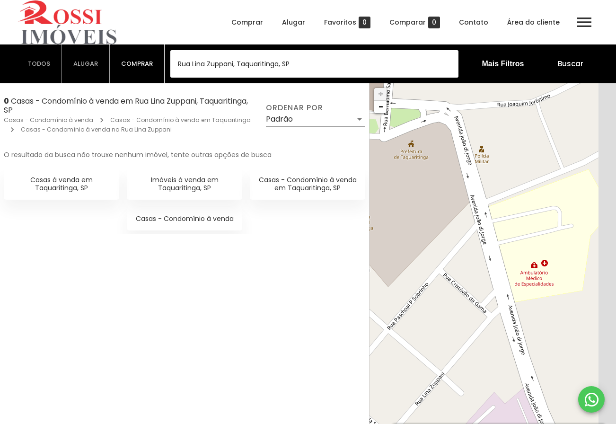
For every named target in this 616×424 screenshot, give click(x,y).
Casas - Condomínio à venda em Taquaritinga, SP (308, 184)
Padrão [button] (279, 119)
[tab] (39, 63)
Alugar (293, 22)
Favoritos (347, 22)
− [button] (380, 107)
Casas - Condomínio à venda (48, 120)
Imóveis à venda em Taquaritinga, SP (185, 184)
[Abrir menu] (584, 22)
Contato (473, 22)
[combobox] (314, 64)
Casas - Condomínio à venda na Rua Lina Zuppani (96, 129)
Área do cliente (533, 22)
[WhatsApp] (591, 399)
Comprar (247, 22)
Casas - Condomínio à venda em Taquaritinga (180, 120)
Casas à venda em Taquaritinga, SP (61, 184)
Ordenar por (294, 108)
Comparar (414, 22)
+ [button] (380, 94)
